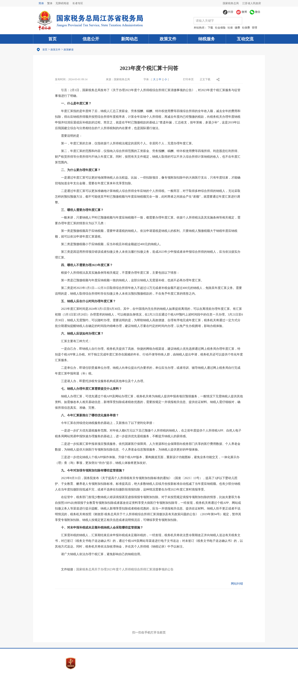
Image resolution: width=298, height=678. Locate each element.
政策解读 (69, 49)
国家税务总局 (231, 3)
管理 (254, 27)
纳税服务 (206, 39)
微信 (255, 12)
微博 (241, 12)
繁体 (49, 3)
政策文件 (168, 39)
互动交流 (245, 39)
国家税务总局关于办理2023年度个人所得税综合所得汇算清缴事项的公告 (125, 569)
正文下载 (205, 79)
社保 (230, 27)
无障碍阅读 (62, 3)
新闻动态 (129, 39)
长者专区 (77, 3)
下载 (210, 27)
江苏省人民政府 (251, 3)
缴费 (237, 27)
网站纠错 (237, 583)
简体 (41, 3)
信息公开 (90, 39)
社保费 (246, 27)
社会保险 (220, 27)
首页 (52, 39)
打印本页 (188, 79)
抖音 (228, 12)
